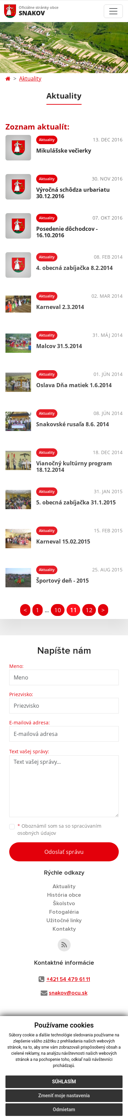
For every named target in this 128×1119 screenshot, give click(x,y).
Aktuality (30, 78)
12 (89, 610)
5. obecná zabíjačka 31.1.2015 (76, 502)
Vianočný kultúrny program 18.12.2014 (74, 467)
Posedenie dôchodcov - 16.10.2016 (67, 232)
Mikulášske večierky (63, 150)
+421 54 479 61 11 (68, 979)
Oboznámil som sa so (59, 829)
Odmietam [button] (64, 1109)
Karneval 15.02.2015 (63, 541)
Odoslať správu (64, 852)
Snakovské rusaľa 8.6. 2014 (72, 424)
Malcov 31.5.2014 (59, 346)
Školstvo (64, 903)
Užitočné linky (64, 920)
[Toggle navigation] (113, 11)
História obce (64, 895)
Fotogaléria (64, 912)
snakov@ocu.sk (68, 993)
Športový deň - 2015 (62, 580)
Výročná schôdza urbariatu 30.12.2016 (73, 193)
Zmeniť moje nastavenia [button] (64, 1095)
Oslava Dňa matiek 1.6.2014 (74, 385)
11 (73, 610)
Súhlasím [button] (64, 1081)
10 (57, 610)
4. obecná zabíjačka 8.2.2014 (74, 268)
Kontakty (64, 929)
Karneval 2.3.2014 (60, 307)
